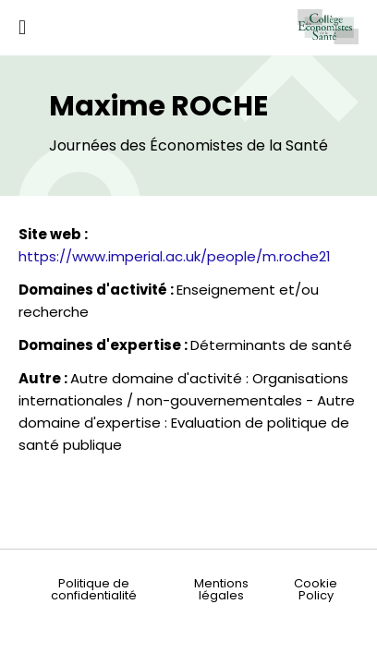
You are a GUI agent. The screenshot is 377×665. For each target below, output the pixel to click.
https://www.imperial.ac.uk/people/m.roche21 (174, 256)
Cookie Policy (315, 589)
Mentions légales (221, 589)
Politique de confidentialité (94, 589)
